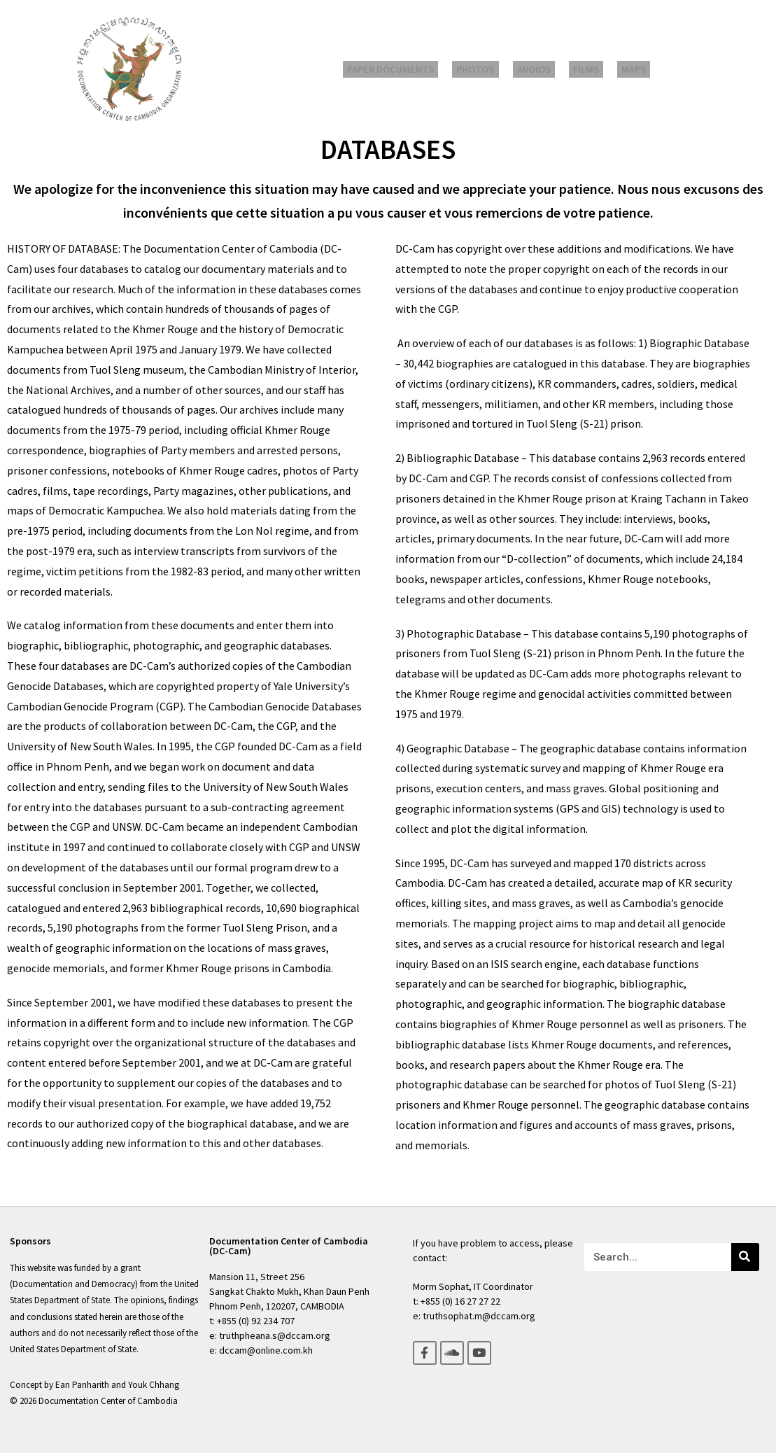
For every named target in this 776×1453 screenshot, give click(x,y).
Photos (484, 69)
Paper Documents (405, 69)
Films (580, 69)
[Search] (745, 1257)
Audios (535, 69)
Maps (620, 69)
